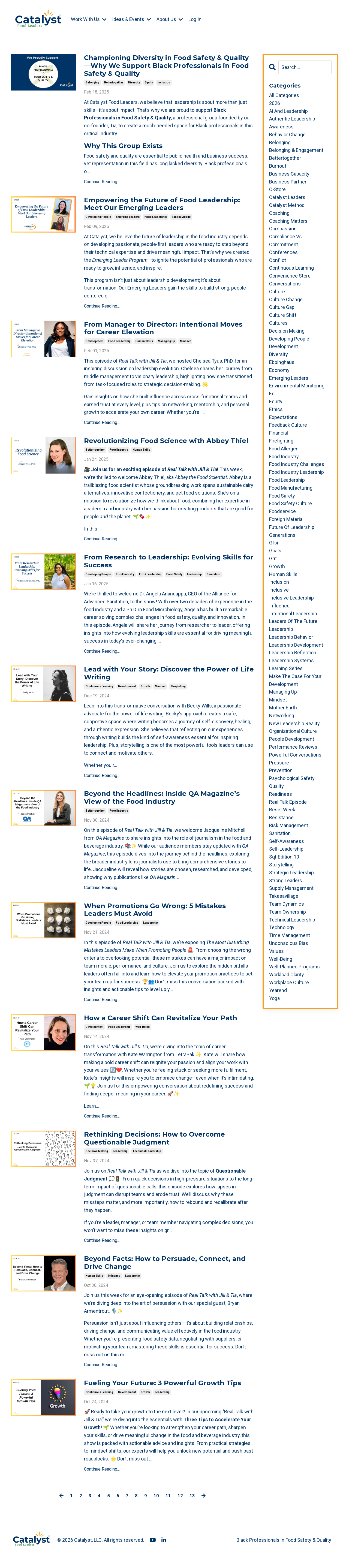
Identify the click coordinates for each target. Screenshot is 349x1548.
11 (168, 1486)
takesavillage (181, 215)
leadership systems (291, 660)
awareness (281, 126)
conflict (277, 260)
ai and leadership (288, 111)
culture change (286, 299)
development (94, 339)
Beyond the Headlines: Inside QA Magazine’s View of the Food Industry (162, 793)
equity (149, 81)
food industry (119, 446)
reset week (282, 810)
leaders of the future (293, 621)
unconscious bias (288, 943)
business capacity (289, 174)
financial (278, 433)
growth (145, 681)
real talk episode (288, 802)
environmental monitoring (296, 385)
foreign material (286, 519)
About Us (170, 19)
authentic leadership (292, 119)
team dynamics (286, 904)
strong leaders (285, 880)
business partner (287, 182)
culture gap (281, 307)
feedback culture (288, 425)
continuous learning (99, 681)
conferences (283, 252)
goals (275, 550)
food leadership (156, 215)
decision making (97, 1143)
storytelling (178, 681)
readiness (280, 794)
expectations (283, 417)
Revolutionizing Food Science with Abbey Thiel (166, 438)
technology (281, 927)
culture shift (282, 315)
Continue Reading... (102, 180)
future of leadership (291, 527)
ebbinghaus (281, 362)
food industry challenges (296, 464)
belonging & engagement (296, 150)
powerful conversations (295, 755)
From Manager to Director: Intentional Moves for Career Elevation (163, 327)
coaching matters (288, 221)
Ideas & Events (131, 19)
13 (192, 1486)
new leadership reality (294, 723)
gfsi (273, 543)
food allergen (284, 448)
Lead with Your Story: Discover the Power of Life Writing (169, 669)
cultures (278, 323)
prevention (281, 770)
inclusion (164, 81)
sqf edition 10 (284, 857)
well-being (143, 1020)
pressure (279, 763)
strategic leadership (291, 872)
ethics (276, 409)
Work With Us (89, 19)
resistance (281, 817)
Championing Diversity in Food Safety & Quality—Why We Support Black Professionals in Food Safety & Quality (166, 65)
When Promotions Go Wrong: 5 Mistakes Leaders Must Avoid (155, 904)
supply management (291, 888)
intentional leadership (293, 613)
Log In (194, 19)
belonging (92, 81)
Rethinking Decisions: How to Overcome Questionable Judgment (154, 1131)
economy (279, 370)
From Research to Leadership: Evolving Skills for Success (168, 558)
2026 (274, 103)
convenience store (290, 276)
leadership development (296, 645)
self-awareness (286, 841)
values (276, 951)
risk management (288, 825)
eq (272, 393)
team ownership (287, 912)
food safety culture (290, 503)
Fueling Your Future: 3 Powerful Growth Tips (162, 1374)
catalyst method (287, 205)
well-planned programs (294, 966)
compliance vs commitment (285, 240)
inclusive (279, 590)
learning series (286, 668)
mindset (185, 339)
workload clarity (286, 974)
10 (156, 1486)
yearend (278, 990)
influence (114, 1267)
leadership (194, 570)
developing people (98, 215)
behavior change (287, 134)
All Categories (284, 95)
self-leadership (286, 849)
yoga (274, 998)
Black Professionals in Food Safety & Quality (283, 1530)
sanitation (213, 570)
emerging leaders (128, 215)
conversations (285, 284)
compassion (283, 229)
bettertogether (113, 81)
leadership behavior (291, 637)
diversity (134, 81)
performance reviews (293, 747)
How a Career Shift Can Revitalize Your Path (160, 1012)
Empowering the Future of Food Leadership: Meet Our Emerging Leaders (162, 203)
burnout (277, 166)
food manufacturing (290, 488)
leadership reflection (292, 653)
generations (282, 535)
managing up (166, 339)
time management (289, 935)
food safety (174, 570)
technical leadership (147, 1143)
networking (281, 715)
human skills (144, 339)
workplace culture (289, 982)
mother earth (283, 707)
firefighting (281, 441)
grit (273, 558)
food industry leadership (296, 472)
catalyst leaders (287, 197)
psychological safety (292, 778)
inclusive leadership (291, 598)
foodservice (282, 511)
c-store (277, 189)
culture (277, 291)
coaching (279, 213)
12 (180, 1486)
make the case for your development (295, 680)
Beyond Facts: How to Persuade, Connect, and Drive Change (165, 1255)
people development (291, 739)
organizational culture (293, 731)
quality (276, 786)
